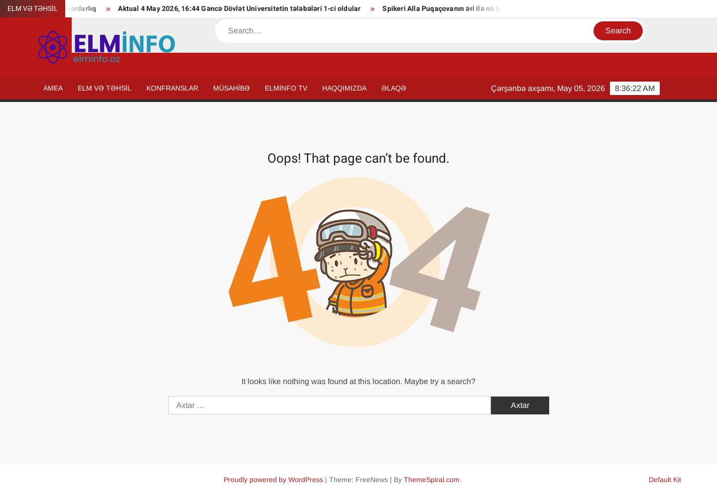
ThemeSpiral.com (432, 480)
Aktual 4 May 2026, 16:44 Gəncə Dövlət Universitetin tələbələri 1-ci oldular (243, 8)
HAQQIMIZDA (344, 88)
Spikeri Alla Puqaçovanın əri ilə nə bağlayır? (458, 8)
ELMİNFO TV (286, 88)
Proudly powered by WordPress (273, 480)
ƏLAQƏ (393, 88)
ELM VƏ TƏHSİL (104, 88)
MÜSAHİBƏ (231, 88)
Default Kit (665, 480)
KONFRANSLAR (172, 88)
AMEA (53, 88)
